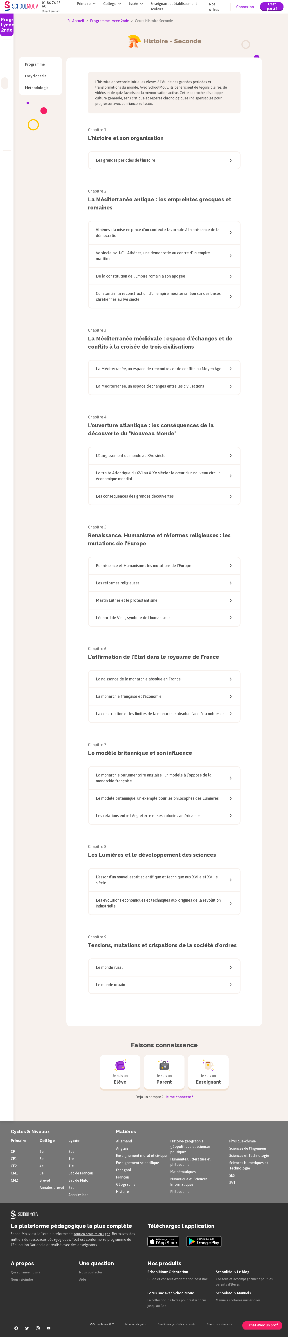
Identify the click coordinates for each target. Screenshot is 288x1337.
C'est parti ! (272, 6)
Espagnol (123, 1169)
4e (42, 1165)
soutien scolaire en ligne (94, 1233)
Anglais (122, 1148)
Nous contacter (91, 1271)
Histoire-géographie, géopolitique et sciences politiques (190, 1145)
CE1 (14, 1158)
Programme (35, 64)
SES (232, 1175)
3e (42, 1172)
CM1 (14, 1172)
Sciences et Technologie (249, 1155)
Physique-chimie (242, 1140)
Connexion (245, 7)
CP (13, 1151)
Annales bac (78, 1194)
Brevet (45, 1180)
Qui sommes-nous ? (27, 1271)
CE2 (14, 1165)
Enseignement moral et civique (141, 1155)
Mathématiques (183, 1171)
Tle (71, 1165)
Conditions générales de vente (177, 1323)
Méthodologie (40, 87)
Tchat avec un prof (262, 1325)
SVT (232, 1182)
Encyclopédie (40, 76)
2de (71, 1151)
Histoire (122, 1191)
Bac (71, 1187)
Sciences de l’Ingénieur (247, 1148)
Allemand (124, 1140)
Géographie (125, 1184)
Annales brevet (52, 1187)
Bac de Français (81, 1172)
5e (42, 1158)
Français (123, 1176)
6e (42, 1151)
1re (71, 1158)
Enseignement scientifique (137, 1162)
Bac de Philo (78, 1180)
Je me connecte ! (178, 1096)
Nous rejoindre (23, 1278)
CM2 (14, 1180)
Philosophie (179, 1191)
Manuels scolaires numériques (240, 1299)
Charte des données (219, 1323)
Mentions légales (135, 1323)
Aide (82, 1278)
